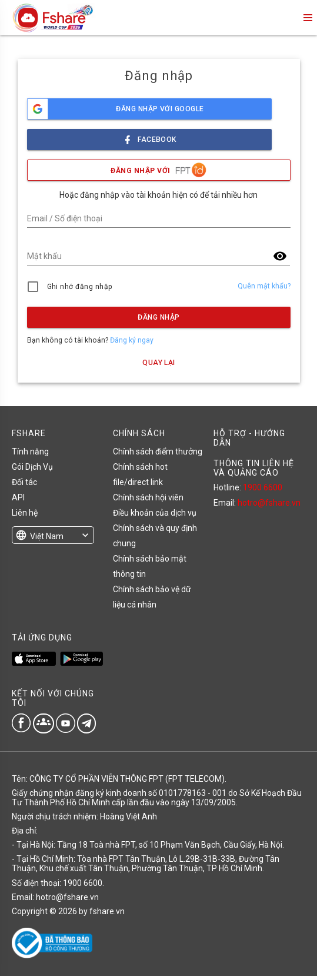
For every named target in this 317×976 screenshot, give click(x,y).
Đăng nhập (158, 317)
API (18, 497)
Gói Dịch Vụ (32, 467)
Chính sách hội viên (148, 497)
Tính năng (30, 451)
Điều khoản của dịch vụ (154, 512)
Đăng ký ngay (132, 340)
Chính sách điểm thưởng (157, 451)
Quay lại (158, 362)
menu (307, 18)
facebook (149, 136)
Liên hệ (25, 512)
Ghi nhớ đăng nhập (79, 287)
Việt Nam (47, 536)
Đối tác (24, 482)
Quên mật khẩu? (264, 286)
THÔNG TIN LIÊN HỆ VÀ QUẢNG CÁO (253, 468)
